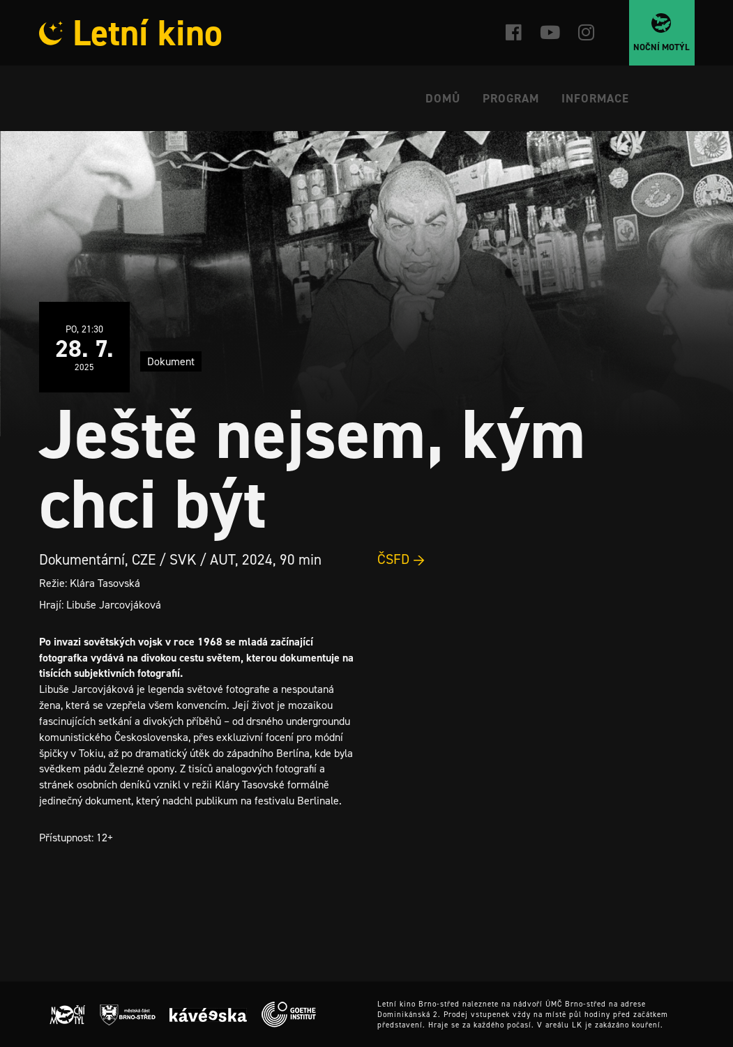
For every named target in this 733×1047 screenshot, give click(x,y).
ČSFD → (401, 559)
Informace (595, 98)
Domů (442, 98)
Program (511, 98)
